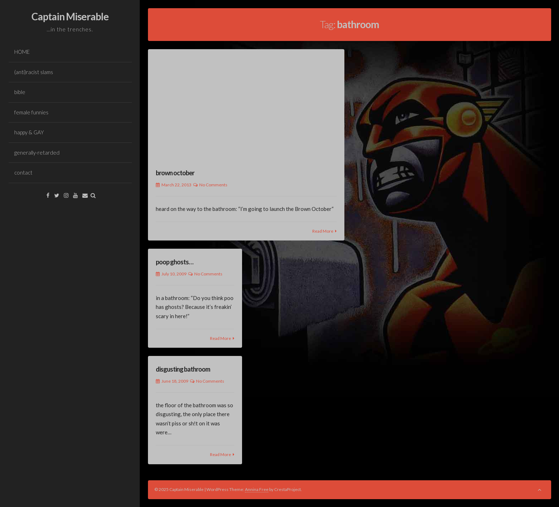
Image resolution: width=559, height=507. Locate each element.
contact (23, 172)
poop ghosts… (174, 262)
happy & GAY (29, 132)
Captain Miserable (70, 16)
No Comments (213, 184)
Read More (322, 231)
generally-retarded (37, 152)
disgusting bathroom (183, 369)
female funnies (31, 112)
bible (19, 92)
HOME (22, 51)
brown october (175, 173)
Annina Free (256, 489)
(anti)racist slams (33, 72)
